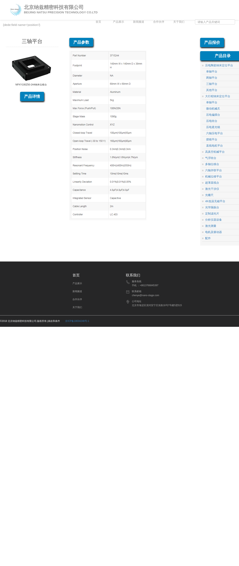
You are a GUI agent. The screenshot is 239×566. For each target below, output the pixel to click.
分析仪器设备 (213, 219)
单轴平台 (211, 71)
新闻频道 (138, 21)
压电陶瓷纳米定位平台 (219, 65)
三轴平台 (211, 83)
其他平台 (211, 90)
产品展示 (118, 21)
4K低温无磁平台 (215, 201)
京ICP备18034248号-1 (77, 321)
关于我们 (178, 21)
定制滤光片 (212, 213)
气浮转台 (210, 158)
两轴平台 (211, 77)
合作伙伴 (158, 21)
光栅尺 (209, 195)
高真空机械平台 (215, 151)
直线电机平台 (214, 145)
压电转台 (211, 120)
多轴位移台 (212, 164)
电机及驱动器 (213, 232)
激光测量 (210, 225)
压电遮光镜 (213, 127)
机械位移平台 (213, 176)
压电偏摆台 (213, 114)
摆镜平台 (211, 139)
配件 (208, 238)
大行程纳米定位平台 (217, 96)
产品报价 (212, 42)
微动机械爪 (213, 108)
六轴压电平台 (214, 133)
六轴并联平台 (213, 170)
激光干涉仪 (212, 188)
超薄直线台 (212, 182)
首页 (98, 21)
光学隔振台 (212, 207)
